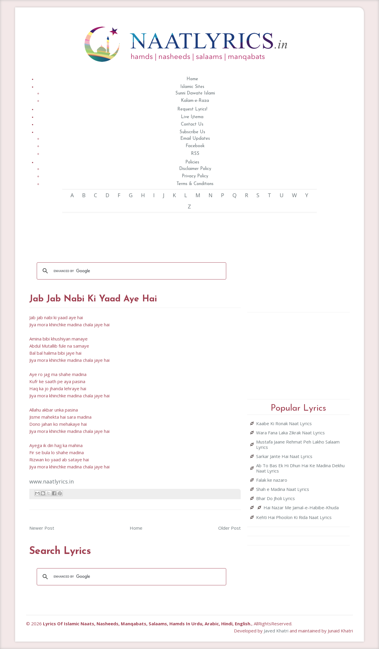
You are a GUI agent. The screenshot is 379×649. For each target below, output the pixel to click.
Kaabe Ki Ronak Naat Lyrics (284, 423)
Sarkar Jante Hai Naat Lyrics (284, 456)
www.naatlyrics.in (51, 481)
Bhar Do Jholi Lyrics (275, 498)
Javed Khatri (276, 631)
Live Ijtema (192, 117)
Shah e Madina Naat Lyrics (282, 489)
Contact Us (192, 124)
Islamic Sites (192, 87)
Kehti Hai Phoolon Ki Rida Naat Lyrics (294, 517)
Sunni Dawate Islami (195, 93)
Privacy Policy (195, 176)
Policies (192, 162)
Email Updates (195, 138)
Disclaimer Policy (195, 169)
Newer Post (41, 528)
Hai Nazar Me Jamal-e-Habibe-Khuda (301, 507)
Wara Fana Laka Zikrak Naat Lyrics (290, 432)
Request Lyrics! (192, 109)
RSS (195, 154)
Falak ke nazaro (271, 480)
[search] (131, 270)
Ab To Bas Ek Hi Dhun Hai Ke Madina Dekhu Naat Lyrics (300, 468)
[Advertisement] (137, 233)
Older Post (229, 528)
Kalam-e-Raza (195, 101)
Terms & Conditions (194, 184)
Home (192, 79)
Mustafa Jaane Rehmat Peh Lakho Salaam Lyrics (298, 444)
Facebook (195, 146)
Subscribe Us (192, 132)
